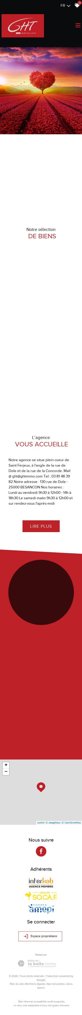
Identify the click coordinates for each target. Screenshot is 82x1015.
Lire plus (41, 526)
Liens (69, 983)
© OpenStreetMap (71, 822)
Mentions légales (35, 983)
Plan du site (17, 983)
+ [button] (6, 765)
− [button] (6, 772)
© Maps (53, 822)
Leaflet (40, 822)
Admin (41, 987)
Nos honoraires (56, 983)
